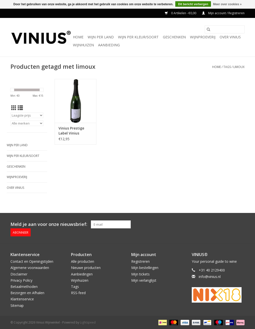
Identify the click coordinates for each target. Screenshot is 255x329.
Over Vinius (230, 37)
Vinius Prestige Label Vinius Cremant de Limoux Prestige (72, 131)
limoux (239, 67)
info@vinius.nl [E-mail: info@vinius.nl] (210, 276)
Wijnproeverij (202, 37)
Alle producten (82, 261)
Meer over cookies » (227, 4)
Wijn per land (101, 37)
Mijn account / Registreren (223, 13)
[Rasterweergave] (13, 107)
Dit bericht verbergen (193, 4)
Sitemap (17, 305)
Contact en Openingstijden (31, 261)
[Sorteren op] (26, 115)
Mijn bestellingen (144, 267)
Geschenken (174, 37)
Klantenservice (22, 299)
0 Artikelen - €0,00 (181, 13)
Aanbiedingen (82, 274)
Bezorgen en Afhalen (27, 292)
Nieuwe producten (86, 267)
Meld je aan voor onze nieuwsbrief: (48, 224)
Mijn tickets (140, 274)
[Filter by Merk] (26, 123)
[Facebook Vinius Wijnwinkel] (223, 224)
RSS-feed (78, 292)
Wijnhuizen (83, 45)
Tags (227, 67)
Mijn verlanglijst (143, 280)
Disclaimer (18, 274)
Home (78, 37)
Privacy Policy (21, 280)
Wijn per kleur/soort (138, 37)
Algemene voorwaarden (29, 267)
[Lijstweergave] (20, 107)
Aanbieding (109, 45)
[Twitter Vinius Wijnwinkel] (232, 224)
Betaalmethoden (24, 286)
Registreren (140, 261)
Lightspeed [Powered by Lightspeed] (88, 322)
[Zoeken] (225, 29)
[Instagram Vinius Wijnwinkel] (241, 224)
